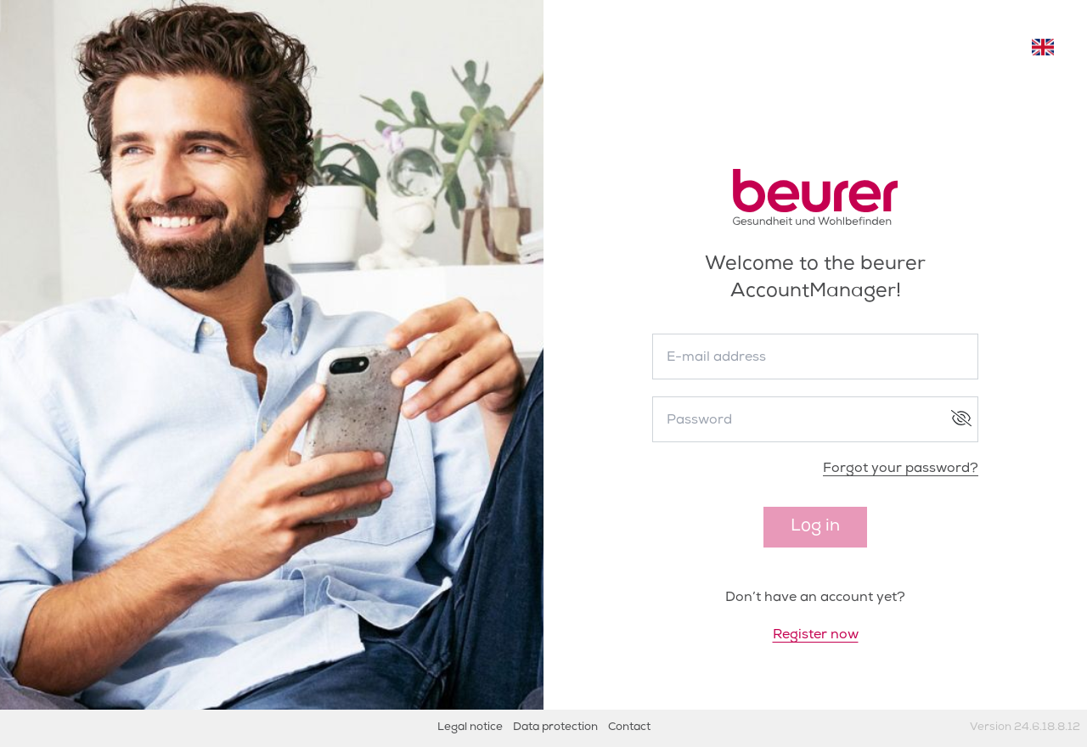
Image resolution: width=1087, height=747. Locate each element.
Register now (816, 636)
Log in (815, 527)
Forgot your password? (900, 469)
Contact (629, 727)
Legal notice (470, 727)
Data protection (555, 727)
